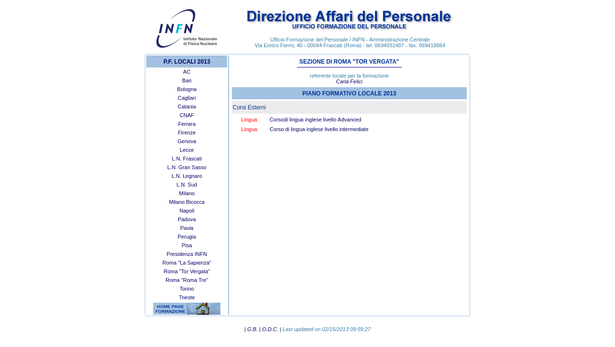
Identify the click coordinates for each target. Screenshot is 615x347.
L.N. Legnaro (186, 176)
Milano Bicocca (187, 202)
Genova (187, 141)
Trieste (187, 297)
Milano (186, 193)
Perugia (187, 237)
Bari (187, 80)
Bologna (186, 89)
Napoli (186, 211)
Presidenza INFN (187, 254)
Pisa (187, 245)
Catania (187, 106)
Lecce (187, 150)
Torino (186, 289)
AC (187, 72)
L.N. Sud (187, 184)
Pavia (186, 228)
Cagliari (187, 98)
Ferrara (186, 124)
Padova (187, 219)
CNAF (186, 115)
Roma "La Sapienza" (187, 263)
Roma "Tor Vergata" (187, 271)
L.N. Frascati (187, 158)
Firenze (187, 132)
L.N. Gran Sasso (186, 167)
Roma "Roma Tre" (187, 280)
